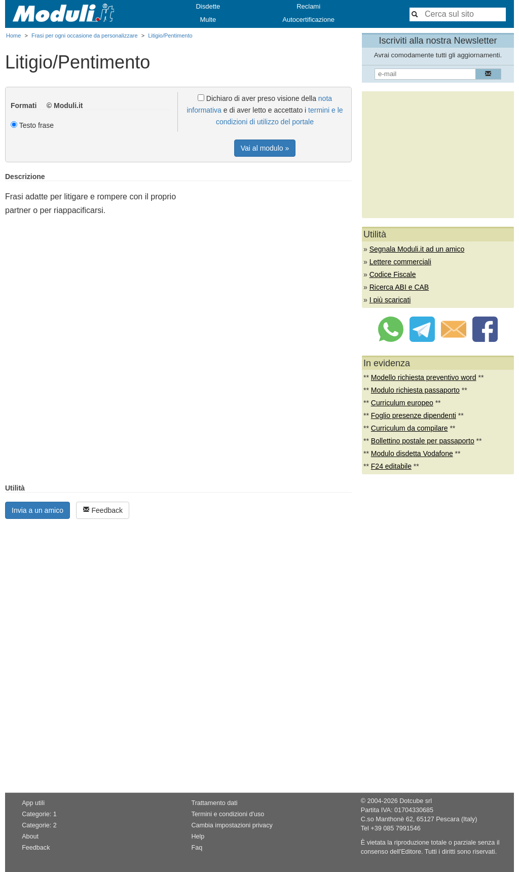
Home (13, 35)
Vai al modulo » (265, 148)
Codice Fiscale (392, 274)
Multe (208, 19)
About (30, 836)
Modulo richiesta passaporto (415, 390)
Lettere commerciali (400, 262)
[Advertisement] (266, 243)
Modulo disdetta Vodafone (412, 453)
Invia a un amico (37, 510)
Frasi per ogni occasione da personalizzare (84, 35)
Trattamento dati (214, 803)
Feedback (103, 510)
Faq (196, 847)
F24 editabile (391, 466)
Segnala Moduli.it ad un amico (417, 249)
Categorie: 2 (39, 825)
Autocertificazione (308, 19)
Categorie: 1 (39, 814)
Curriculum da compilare (409, 428)
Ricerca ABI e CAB (399, 287)
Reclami (308, 6)
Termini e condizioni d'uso (227, 814)
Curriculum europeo (402, 403)
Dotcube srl (415, 801)
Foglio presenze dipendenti (413, 415)
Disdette (208, 6)
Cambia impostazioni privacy (231, 825)
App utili (33, 803)
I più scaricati (390, 300)
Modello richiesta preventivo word (423, 377)
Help (197, 836)
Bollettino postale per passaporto (422, 441)
